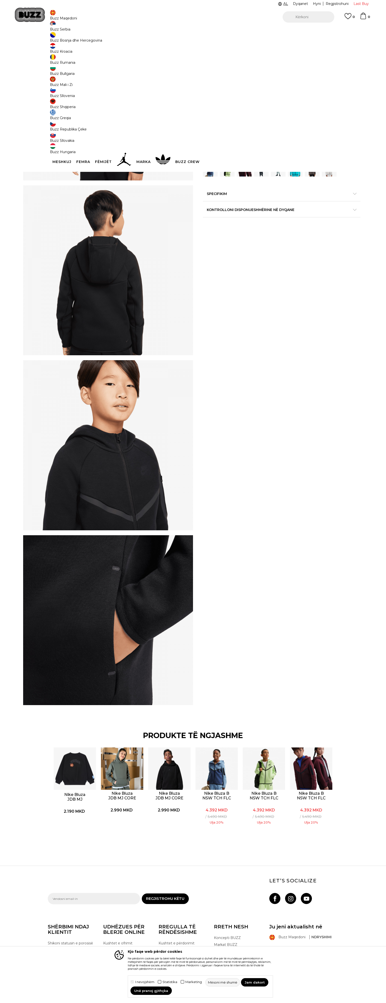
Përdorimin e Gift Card (178, 936)
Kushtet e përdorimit (176, 891)
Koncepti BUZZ (227, 885)
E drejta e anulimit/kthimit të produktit (128, 901)
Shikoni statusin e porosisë (70, 891)
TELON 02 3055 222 (95, 31)
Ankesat (110, 928)
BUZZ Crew (224, 899)
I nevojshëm (144, 982)
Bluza (112, 39)
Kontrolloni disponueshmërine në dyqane (267, 248)
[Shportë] (365, 18)
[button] (308, 17)
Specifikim (267, 232)
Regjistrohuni (337, 3)
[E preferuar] (349, 18)
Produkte (86, 39)
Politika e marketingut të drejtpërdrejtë (180, 920)
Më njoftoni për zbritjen (319, 107)
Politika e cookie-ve (175, 929)
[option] (193, 32)
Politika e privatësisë (176, 910)
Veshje (100, 39)
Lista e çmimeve (173, 943)
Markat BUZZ (225, 892)
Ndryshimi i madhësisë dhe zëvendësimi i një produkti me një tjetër (126, 915)
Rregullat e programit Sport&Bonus (177, 901)
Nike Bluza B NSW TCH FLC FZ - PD (217, 742)
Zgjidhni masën (217, 131)
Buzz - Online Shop (62, 39)
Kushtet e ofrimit (117, 891)
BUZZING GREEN (223, 80)
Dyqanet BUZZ (227, 906)
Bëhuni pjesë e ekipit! (232, 913)
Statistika (169, 982)
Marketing (193, 982)
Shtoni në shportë (234, 157)
